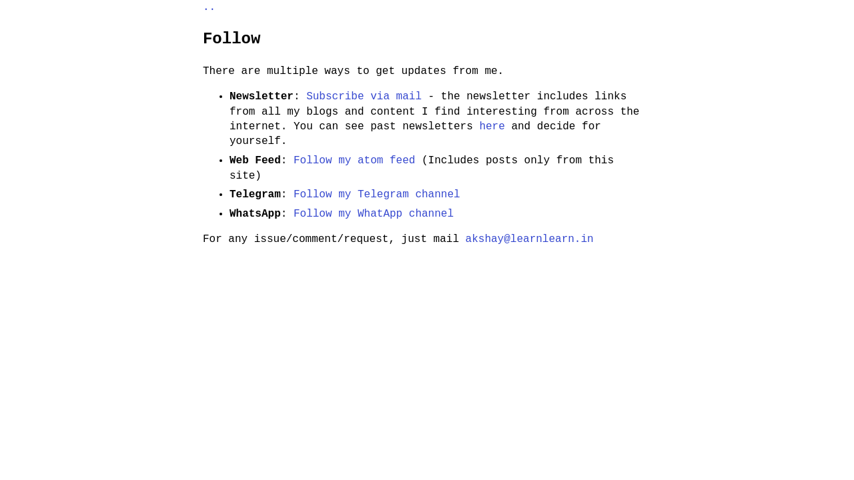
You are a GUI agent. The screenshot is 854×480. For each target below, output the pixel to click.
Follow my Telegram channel (377, 194)
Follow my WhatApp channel (374, 214)
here (491, 126)
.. (209, 7)
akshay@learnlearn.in (530, 239)
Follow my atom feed (354, 160)
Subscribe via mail (364, 96)
